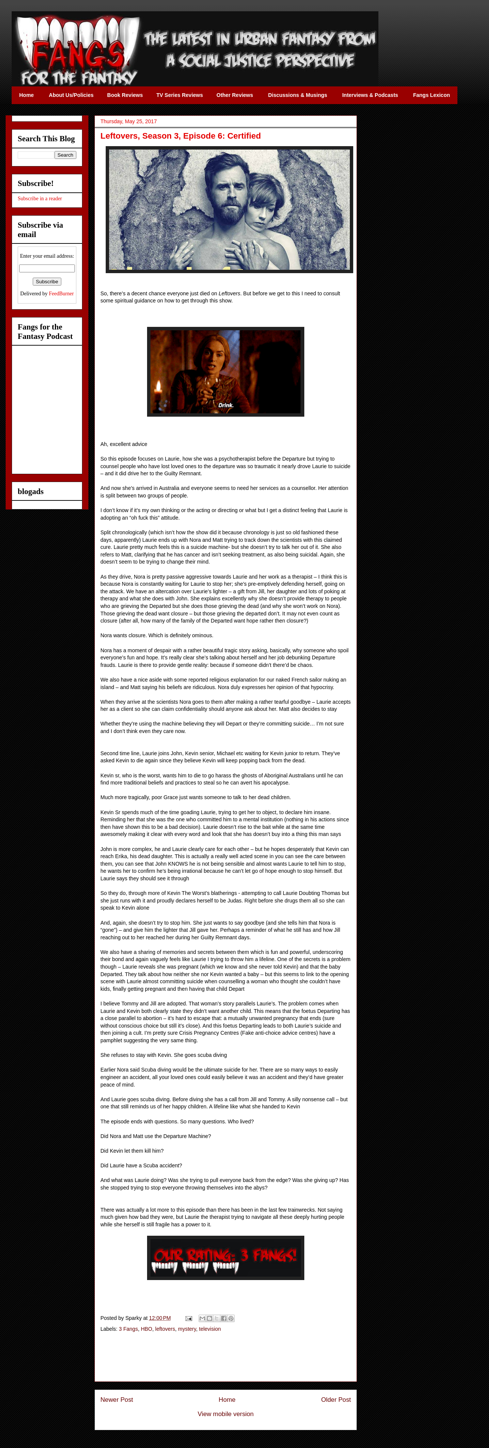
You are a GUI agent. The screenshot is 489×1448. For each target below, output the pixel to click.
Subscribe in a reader (40, 198)
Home (227, 1399)
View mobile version (226, 1414)
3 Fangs (128, 1329)
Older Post (336, 1399)
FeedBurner (61, 293)
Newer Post (116, 1399)
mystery (187, 1329)
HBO (146, 1329)
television (210, 1329)
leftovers (165, 1329)
